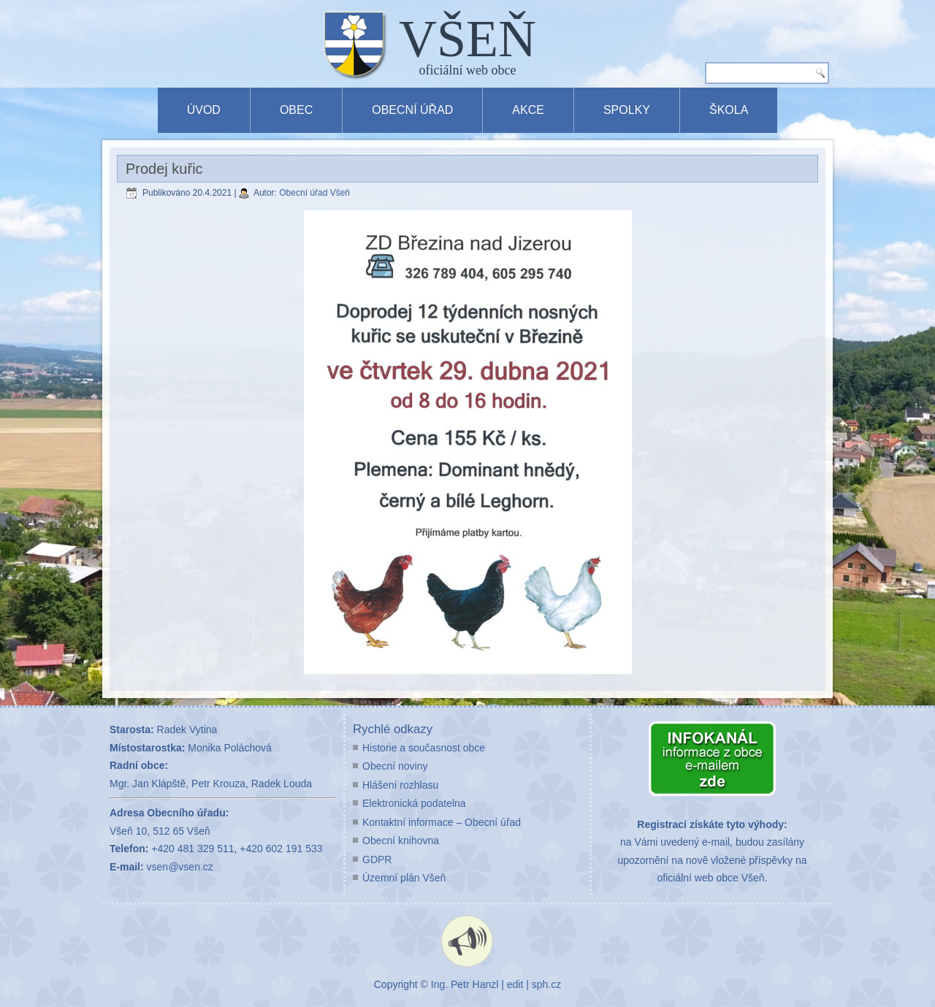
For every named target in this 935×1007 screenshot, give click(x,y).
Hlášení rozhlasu (400, 785)
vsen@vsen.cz (180, 867)
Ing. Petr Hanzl (465, 984)
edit (515, 984)
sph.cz (546, 984)
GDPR (377, 859)
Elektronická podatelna (414, 803)
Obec (296, 110)
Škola (728, 110)
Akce (528, 110)
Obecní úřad (412, 110)
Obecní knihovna (400, 840)
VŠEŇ (467, 38)
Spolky (626, 110)
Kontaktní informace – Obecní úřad (441, 822)
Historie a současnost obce (423, 748)
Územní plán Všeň (404, 878)
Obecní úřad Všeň (314, 193)
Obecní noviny (395, 766)
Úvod (204, 110)
